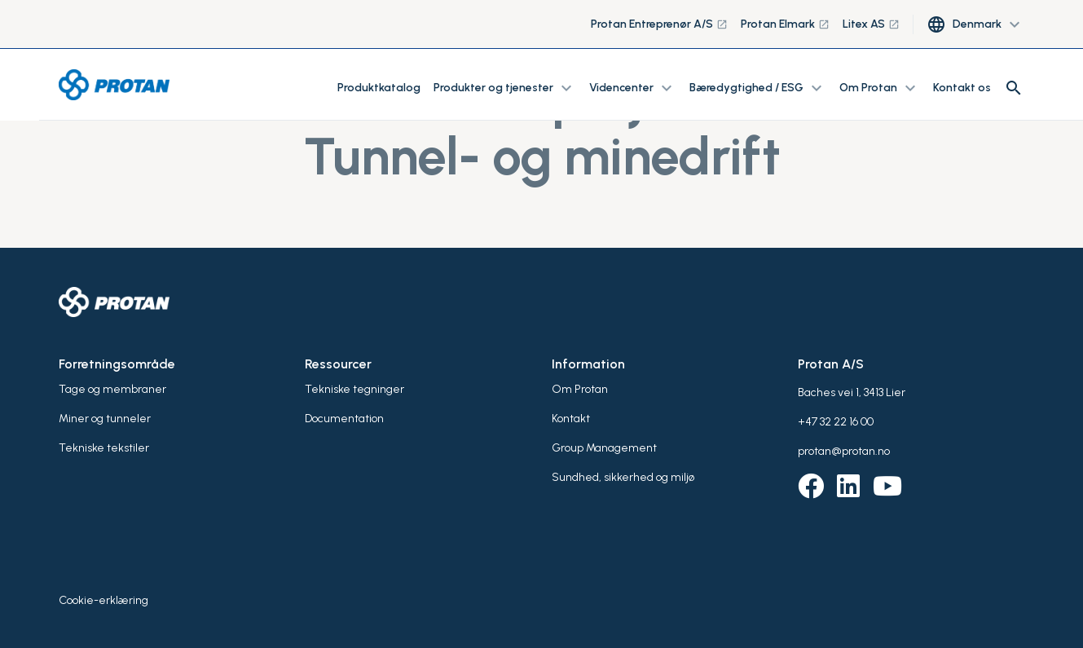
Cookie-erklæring (103, 600)
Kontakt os (962, 88)
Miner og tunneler (105, 418)
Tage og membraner (112, 389)
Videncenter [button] (632, 88)
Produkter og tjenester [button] (505, 88)
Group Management (604, 448)
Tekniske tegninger (354, 389)
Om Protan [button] (879, 88)
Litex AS (871, 24)
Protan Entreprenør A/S (659, 24)
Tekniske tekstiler (104, 448)
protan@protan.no (844, 451)
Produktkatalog (378, 88)
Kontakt (571, 418)
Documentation (344, 418)
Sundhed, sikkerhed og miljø (623, 477)
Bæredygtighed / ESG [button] (757, 88)
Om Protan (580, 389)
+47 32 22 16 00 (836, 422)
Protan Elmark (785, 24)
